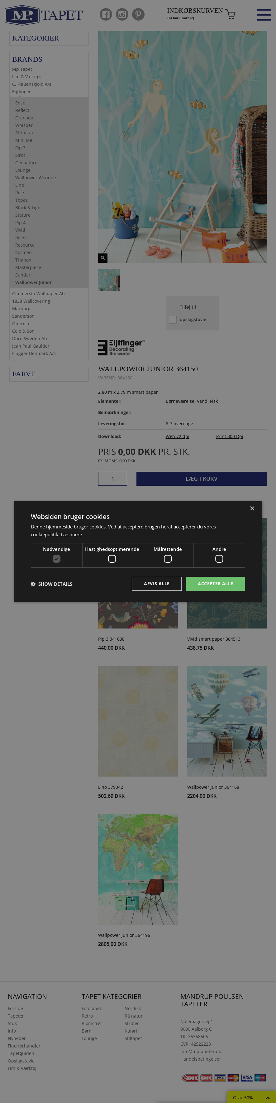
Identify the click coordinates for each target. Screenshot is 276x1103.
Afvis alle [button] (156, 583)
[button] (51, 584)
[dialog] (138, 551)
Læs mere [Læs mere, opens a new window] (71, 534)
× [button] (252, 508)
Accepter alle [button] (215, 583)
